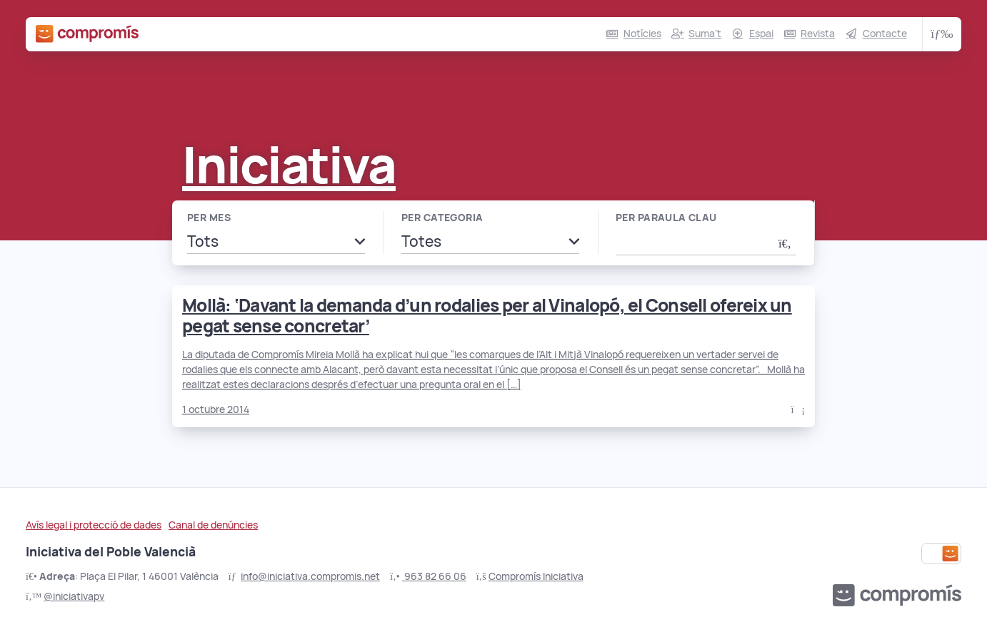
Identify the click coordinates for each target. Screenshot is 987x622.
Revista (818, 33)
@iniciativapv (74, 596)
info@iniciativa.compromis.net (310, 576)
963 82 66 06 (434, 576)
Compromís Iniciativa (536, 576)
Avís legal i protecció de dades (93, 525)
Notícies (642, 33)
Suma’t (704, 33)
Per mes (209, 217)
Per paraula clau (666, 217)
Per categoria (442, 217)
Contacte (885, 33)
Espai (761, 33)
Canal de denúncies (213, 525)
